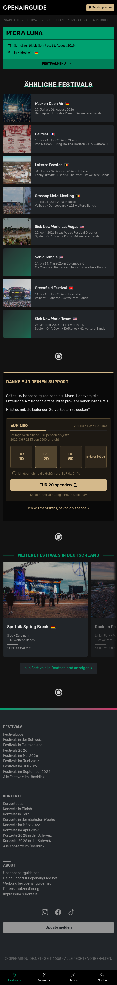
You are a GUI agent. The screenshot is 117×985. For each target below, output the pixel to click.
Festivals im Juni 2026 (21, 761)
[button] (58, 64)
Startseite (12, 20)
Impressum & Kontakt (20, 894)
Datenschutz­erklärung (21, 889)
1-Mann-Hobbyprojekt (79, 396)
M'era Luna (79, 20)
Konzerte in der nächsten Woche (29, 820)
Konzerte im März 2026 (21, 825)
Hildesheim (25, 52)
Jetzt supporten (100, 7)
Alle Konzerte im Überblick (23, 846)
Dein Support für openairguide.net (30, 878)
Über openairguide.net (21, 873)
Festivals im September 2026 (27, 772)
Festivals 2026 (15, 750)
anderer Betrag (95, 456)
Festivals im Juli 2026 (20, 766)
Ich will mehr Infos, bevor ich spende (57, 508)
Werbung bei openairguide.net (27, 883)
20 (46, 457)
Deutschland (56, 20)
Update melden (58, 927)
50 (71, 457)
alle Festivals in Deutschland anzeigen (57, 668)
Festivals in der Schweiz (22, 740)
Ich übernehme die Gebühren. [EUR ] (46, 473)
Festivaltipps (13, 734)
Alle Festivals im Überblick (23, 777)
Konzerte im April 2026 (21, 830)
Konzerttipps (13, 804)
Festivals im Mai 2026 (20, 756)
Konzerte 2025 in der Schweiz (27, 835)
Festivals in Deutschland (22, 745)
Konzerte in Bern (16, 814)
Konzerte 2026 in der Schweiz (27, 841)
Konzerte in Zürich (17, 809)
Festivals (33, 20)
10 (21, 457)
